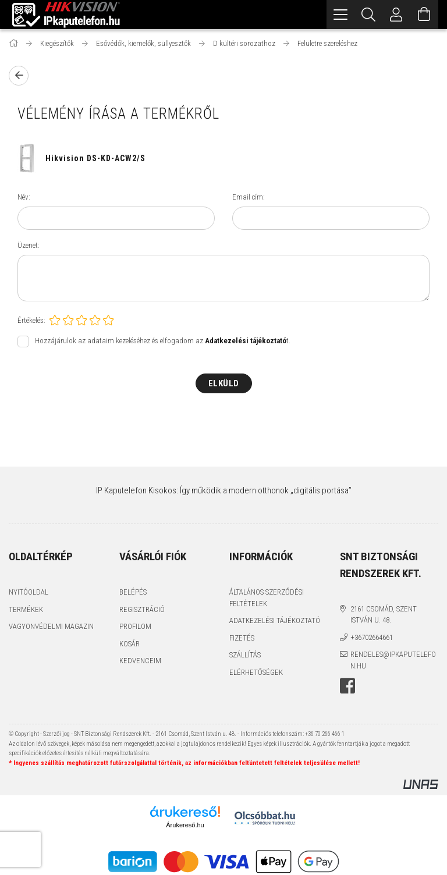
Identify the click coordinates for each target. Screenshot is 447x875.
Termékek (26, 609)
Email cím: (248, 197)
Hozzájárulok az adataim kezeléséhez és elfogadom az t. (162, 340)
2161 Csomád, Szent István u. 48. (383, 614)
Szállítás (245, 654)
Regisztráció (142, 609)
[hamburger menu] (340, 14)
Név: (23, 197)
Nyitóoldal (28, 592)
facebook (347, 686)
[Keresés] (368, 14)
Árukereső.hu (185, 824)
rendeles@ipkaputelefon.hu (393, 660)
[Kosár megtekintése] (424, 14)
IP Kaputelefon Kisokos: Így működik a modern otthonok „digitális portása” (224, 490)
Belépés (133, 592)
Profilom (135, 626)
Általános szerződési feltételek (266, 598)
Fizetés (241, 638)
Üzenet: (28, 245)
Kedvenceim (140, 660)
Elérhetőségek (256, 672)
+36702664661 (371, 637)
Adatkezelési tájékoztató (274, 620)
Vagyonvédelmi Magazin (51, 626)
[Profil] (396, 14)
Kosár (129, 643)
